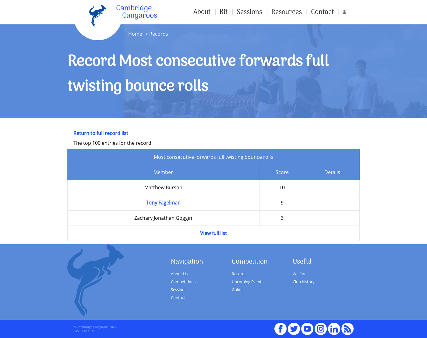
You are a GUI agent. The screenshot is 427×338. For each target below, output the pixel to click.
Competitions (183, 281)
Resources (286, 12)
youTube (307, 326)
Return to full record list (100, 133)
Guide (237, 289)
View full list (213, 233)
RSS (347, 326)
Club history (304, 281)
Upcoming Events (247, 281)
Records (239, 273)
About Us (179, 273)
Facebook (280, 326)
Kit (224, 12)
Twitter (294, 326)
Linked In (334, 329)
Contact (322, 12)
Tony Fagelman (163, 202)
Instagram (321, 326)
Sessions (249, 12)
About (201, 12)
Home (135, 33)
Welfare (299, 273)
